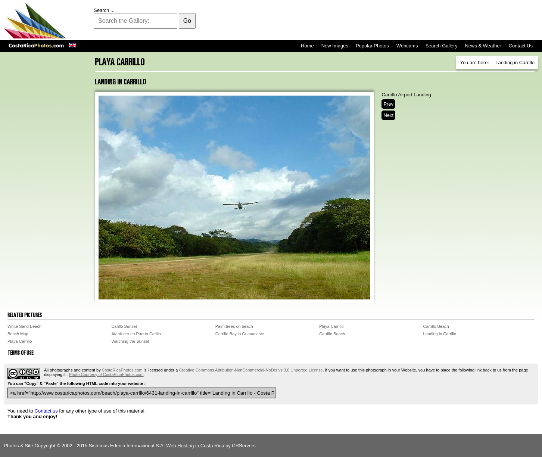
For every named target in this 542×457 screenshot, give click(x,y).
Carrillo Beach (436, 326)
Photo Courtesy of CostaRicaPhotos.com (106, 374)
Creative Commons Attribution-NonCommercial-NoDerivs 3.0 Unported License (251, 370)
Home (307, 46)
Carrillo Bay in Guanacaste (239, 334)
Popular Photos (372, 46)
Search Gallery (441, 46)
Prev (388, 104)
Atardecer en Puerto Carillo (136, 334)
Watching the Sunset (130, 341)
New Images (334, 46)
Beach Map (17, 334)
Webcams (407, 46)
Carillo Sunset (124, 326)
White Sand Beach (24, 326)
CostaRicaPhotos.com (122, 370)
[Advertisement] (402, 20)
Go (187, 21)
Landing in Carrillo (440, 334)
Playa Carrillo (331, 326)
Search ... (104, 10)
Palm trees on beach (234, 326)
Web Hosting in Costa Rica (195, 445)
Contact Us (521, 46)
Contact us (46, 411)
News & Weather (483, 46)
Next (388, 115)
